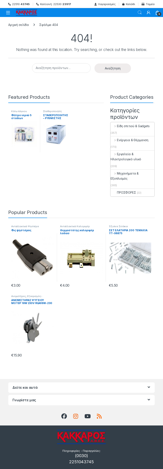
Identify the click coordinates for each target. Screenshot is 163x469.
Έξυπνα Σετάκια (118, 226)
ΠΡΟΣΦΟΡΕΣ (123, 192)
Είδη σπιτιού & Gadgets (130, 126)
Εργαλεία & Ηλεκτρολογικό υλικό (126, 156)
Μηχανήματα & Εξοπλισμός (125, 176)
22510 (19, 4)
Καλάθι (128, 4)
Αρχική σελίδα (18, 25)
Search (139, 12)
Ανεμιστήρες (18, 296)
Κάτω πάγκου (19, 111)
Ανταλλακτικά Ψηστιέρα (25, 226)
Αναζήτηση (113, 68)
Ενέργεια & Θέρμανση (129, 140)
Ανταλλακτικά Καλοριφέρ (75, 226)
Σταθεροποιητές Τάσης (52, 112)
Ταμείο (148, 4)
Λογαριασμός (105, 4)
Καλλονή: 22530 (53, 4)
